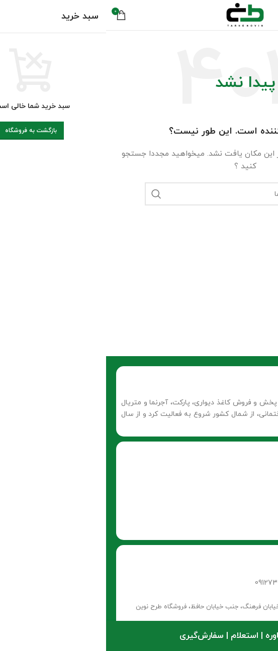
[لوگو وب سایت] (139, 14)
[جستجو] (139, 193)
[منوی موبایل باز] (258, 15)
